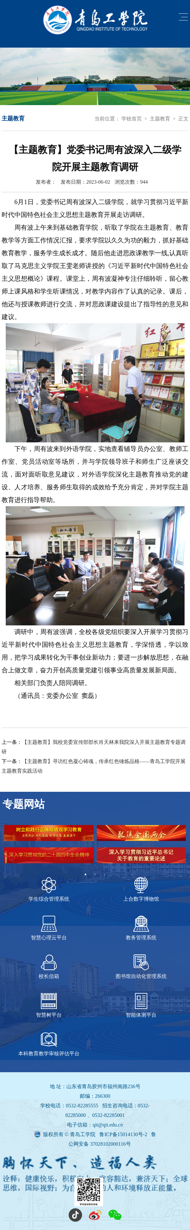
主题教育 (160, 118)
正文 (183, 118)
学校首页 (131, 118)
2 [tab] (95, 874)
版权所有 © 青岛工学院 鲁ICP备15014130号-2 (95, 1134)
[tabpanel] (95, 847)
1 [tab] (85, 874)
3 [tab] (105, 874)
